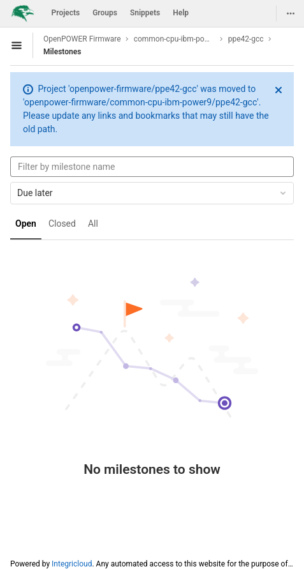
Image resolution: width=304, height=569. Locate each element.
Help (181, 12)
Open (25, 223)
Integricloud (72, 563)
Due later (152, 193)
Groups (104, 12)
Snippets (145, 12)
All (93, 223)
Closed (62, 223)
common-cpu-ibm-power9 (174, 38)
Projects (66, 12)
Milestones (62, 51)
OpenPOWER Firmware (82, 38)
